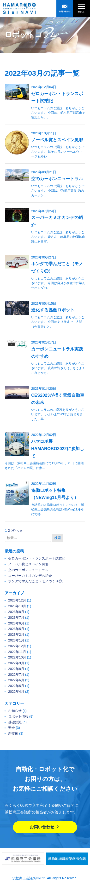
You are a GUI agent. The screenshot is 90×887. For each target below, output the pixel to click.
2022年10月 (17, 657)
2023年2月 (16, 634)
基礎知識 (15, 722)
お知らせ (15, 711)
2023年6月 (16, 623)
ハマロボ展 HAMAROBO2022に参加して (57, 448)
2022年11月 (17, 652)
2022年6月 (16, 680)
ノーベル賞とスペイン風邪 (57, 139)
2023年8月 (16, 612)
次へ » (16, 530)
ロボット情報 (18, 716)
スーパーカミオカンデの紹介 (30, 576)
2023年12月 (17, 600)
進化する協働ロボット (52, 310)
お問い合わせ (45, 827)
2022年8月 (16, 669)
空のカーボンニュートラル (57, 178)
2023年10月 (17, 606)
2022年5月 (16, 686)
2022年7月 (16, 674)
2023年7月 (16, 617)
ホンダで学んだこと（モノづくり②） (36, 581)
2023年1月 (16, 640)
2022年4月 (16, 691)
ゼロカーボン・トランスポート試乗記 (36, 558)
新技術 (13, 733)
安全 (11, 728)
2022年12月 (17, 646)
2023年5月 (16, 629)
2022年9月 (16, 663)
